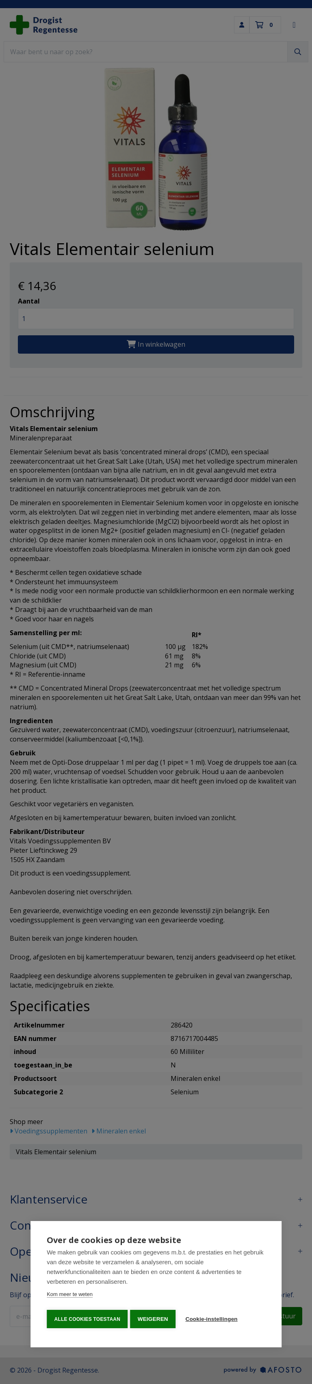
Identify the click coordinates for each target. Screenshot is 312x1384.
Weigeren (154, 1319)
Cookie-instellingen (214, 1319)
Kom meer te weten (70, 1296)
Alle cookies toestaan (87, 1319)
